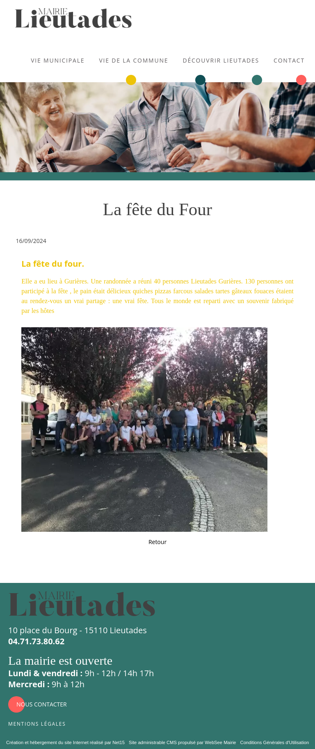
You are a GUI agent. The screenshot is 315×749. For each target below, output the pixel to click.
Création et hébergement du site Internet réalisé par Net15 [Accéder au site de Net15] (65, 742)
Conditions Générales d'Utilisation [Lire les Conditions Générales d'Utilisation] (274, 742)
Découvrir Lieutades (221, 59)
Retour (157, 542)
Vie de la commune (133, 59)
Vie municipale (57, 59)
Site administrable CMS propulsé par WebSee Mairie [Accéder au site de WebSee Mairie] (182, 742)
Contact (289, 59)
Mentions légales (37, 723)
